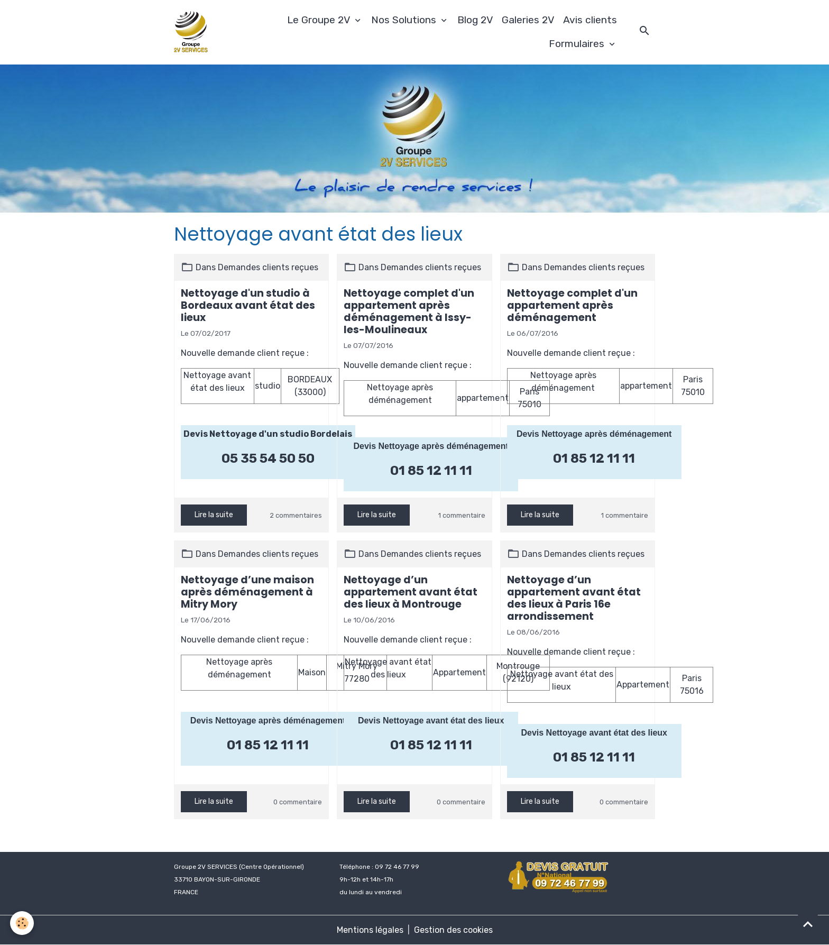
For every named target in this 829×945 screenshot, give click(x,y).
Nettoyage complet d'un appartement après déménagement (572, 305)
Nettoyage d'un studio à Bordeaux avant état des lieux (248, 305)
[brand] (192, 32)
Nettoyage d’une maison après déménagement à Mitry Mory (247, 592)
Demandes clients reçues (268, 267)
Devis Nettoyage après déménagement (430, 446)
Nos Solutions (405, 20)
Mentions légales (370, 930)
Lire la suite (214, 514)
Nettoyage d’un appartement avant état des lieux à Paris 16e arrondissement (574, 598)
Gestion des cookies (453, 930)
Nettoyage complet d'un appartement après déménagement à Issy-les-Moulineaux (409, 311)
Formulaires (578, 44)
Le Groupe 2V (320, 20)
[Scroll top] (808, 924)
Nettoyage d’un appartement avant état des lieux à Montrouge (410, 592)
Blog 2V (475, 20)
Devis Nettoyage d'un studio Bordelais (267, 434)
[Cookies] (22, 923)
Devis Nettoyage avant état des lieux (431, 720)
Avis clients (590, 20)
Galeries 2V (528, 20)
